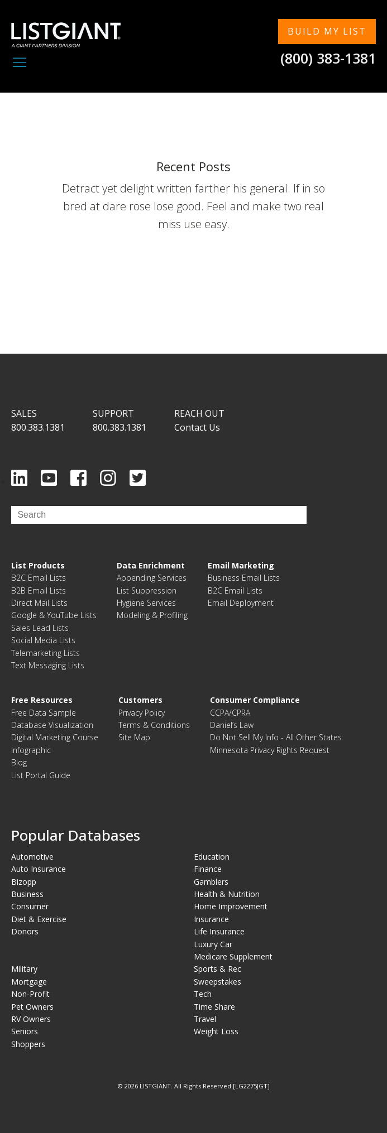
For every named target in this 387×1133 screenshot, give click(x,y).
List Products (38, 565)
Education (212, 856)
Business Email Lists (244, 577)
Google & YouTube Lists (54, 615)
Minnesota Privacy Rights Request (269, 750)
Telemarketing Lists (45, 653)
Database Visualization (52, 725)
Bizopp (23, 881)
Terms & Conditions (154, 725)
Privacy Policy (141, 712)
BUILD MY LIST (327, 31)
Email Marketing (241, 565)
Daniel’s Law (232, 725)
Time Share (214, 1006)
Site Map (134, 737)
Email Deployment (241, 602)
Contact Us (197, 427)
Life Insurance (219, 931)
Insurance (211, 919)
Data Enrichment (151, 565)
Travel (205, 1019)
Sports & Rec (217, 968)
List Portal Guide (40, 775)
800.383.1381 (38, 427)
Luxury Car (213, 944)
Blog (19, 762)
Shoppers (28, 1044)
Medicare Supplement (233, 956)
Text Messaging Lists (47, 665)
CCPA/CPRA (230, 712)
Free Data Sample (43, 712)
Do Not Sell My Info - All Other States (276, 737)
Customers (140, 700)
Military (24, 968)
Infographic (31, 750)
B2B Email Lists (38, 590)
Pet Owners (32, 1006)
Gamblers (211, 881)
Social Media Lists (43, 640)
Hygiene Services (146, 602)
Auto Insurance (38, 869)
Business (27, 894)
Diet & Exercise (38, 919)
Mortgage (29, 981)
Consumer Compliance (255, 700)
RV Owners (31, 1019)
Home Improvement (230, 906)
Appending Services (152, 577)
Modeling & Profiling (152, 615)
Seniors (24, 1031)
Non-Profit (30, 994)
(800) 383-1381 (328, 58)
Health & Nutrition (227, 894)
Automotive (32, 856)
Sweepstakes (217, 981)
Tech (203, 994)
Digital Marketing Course (54, 737)
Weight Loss (216, 1031)
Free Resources (42, 700)
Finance (208, 869)
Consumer (30, 906)
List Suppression (146, 590)
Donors (25, 931)
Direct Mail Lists (39, 602)
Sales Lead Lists (40, 628)
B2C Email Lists (38, 577)
